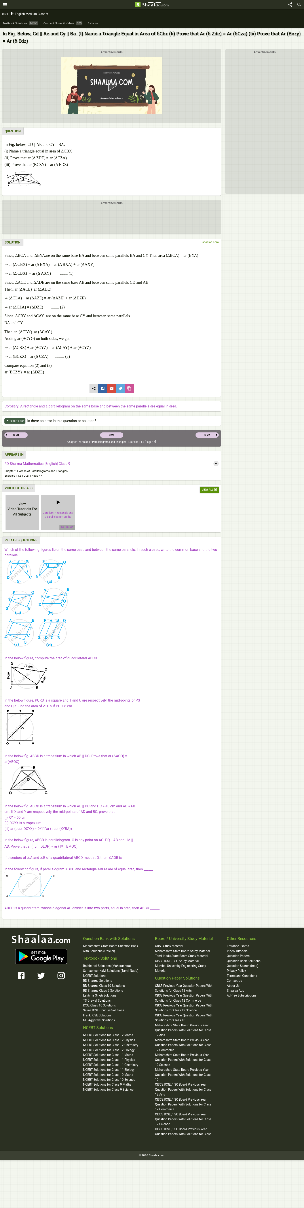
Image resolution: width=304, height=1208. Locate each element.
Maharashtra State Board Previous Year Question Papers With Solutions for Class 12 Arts (183, 1030)
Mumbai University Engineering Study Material (180, 968)
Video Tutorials (237, 951)
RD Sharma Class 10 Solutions (104, 985)
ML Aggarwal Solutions (99, 1020)
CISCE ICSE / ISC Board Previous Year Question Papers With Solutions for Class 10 (183, 1134)
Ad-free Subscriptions (241, 995)
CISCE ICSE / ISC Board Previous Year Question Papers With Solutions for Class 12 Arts (183, 1089)
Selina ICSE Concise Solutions (103, 1010)
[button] (111, 85)
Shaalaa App (235, 990)
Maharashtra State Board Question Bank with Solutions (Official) (110, 948)
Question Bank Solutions (243, 961)
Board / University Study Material (184, 938)
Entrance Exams (238, 946)
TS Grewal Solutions (97, 1000)
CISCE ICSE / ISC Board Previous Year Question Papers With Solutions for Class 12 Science (183, 1119)
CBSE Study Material (169, 946)
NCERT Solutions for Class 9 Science (108, 1089)
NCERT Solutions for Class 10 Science (109, 1079)
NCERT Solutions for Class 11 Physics (109, 1060)
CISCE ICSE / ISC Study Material (177, 961)
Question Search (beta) (242, 966)
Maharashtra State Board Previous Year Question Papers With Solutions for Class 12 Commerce (183, 1045)
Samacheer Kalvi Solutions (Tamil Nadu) (110, 970)
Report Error (15, 421)
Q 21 (111, 435)
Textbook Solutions (100, 958)
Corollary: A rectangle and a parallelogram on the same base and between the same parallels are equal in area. (90, 406)
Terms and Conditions (242, 976)
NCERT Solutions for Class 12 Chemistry (110, 1045)
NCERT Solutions (94, 976)
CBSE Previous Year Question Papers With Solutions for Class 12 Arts (184, 988)
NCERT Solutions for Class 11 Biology (109, 1069)
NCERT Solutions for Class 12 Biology (109, 1050)
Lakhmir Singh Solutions (99, 995)
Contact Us (234, 980)
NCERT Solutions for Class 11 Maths (108, 1055)
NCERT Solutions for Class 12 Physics (109, 1040)
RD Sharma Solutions (97, 980)
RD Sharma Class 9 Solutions (103, 990)
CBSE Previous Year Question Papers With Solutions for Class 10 (184, 1018)
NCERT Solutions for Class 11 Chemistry (110, 1065)
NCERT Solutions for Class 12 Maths (108, 1035)
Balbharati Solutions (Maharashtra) (107, 966)
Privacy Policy (236, 970)
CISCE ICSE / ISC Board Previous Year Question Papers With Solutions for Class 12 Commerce (183, 1104)
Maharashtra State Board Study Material (182, 951)
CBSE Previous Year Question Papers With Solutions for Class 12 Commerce (184, 998)
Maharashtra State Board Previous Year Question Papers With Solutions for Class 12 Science (183, 1060)
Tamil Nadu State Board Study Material (181, 956)
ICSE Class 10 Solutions (99, 1005)
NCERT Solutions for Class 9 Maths (107, 1084)
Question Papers (238, 956)
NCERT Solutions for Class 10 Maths (108, 1075)
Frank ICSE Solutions (97, 1015)
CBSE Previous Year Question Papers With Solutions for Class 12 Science (184, 1008)
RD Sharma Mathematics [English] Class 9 (37, 464)
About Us (233, 985)
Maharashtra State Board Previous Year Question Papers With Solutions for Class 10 (183, 1074)
